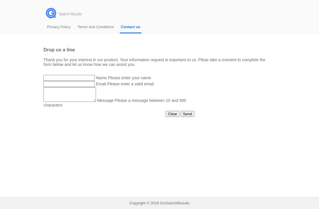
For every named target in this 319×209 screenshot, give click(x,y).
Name (101, 77)
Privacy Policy (58, 27)
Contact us (130, 27)
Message (111, 103)
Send (187, 116)
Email (101, 84)
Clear (172, 116)
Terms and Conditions (95, 27)
